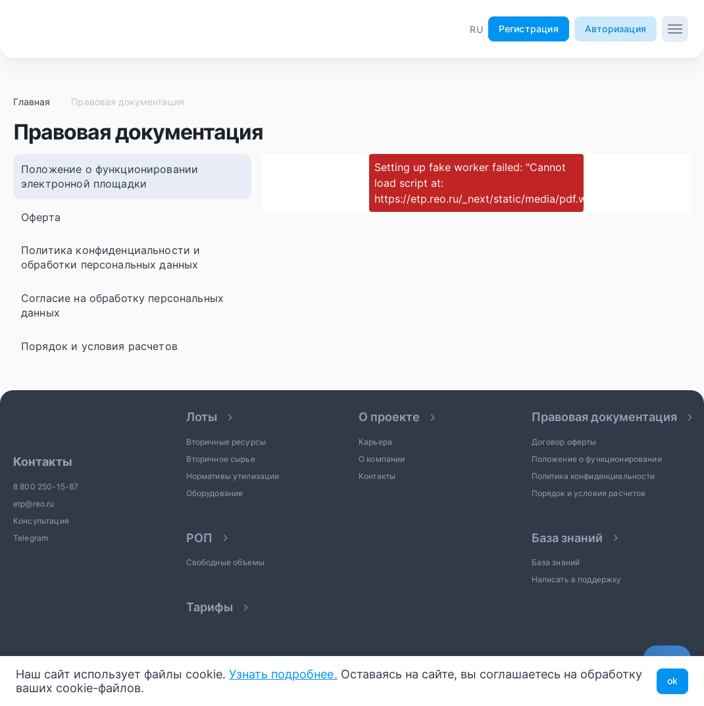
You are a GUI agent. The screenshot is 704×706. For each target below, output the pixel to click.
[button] (476, 29)
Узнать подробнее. (283, 674)
